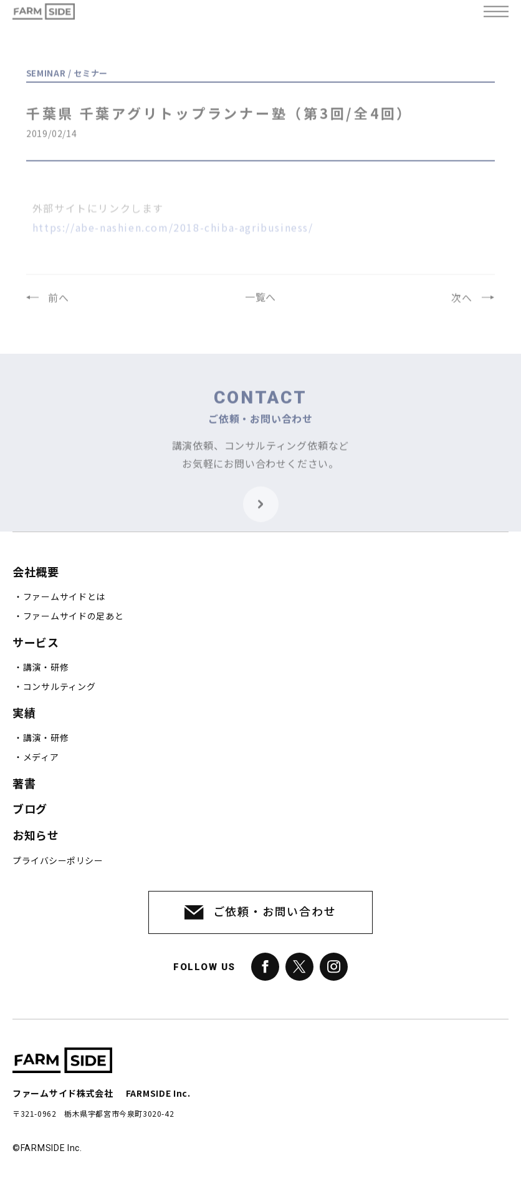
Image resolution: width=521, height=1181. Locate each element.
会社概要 (35, 572)
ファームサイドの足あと (73, 616)
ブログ (29, 809)
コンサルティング (59, 687)
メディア (41, 757)
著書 (24, 783)
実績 (24, 713)
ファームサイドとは (64, 597)
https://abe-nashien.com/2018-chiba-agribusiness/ (172, 240)
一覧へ (260, 303)
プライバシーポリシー (57, 861)
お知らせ (35, 835)
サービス (35, 642)
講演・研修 (46, 668)
